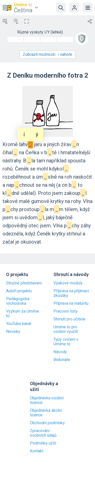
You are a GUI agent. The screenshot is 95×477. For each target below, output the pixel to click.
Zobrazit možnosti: (47, 54)
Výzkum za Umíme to (22, 313)
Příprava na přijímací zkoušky (71, 293)
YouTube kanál (18, 323)
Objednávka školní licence (46, 412)
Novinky (13, 331)
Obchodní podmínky (47, 423)
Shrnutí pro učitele (69, 319)
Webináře (61, 359)
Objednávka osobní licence (47, 400)
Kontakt (36, 451)
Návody (60, 352)
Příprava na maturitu (70, 303)
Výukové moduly (68, 283)
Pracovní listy (65, 311)
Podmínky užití (43, 443)
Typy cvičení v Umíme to (65, 341)
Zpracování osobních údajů (43, 433)
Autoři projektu (19, 291)
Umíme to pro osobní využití (65, 329)
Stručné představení (24, 283)
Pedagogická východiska (17, 301)
